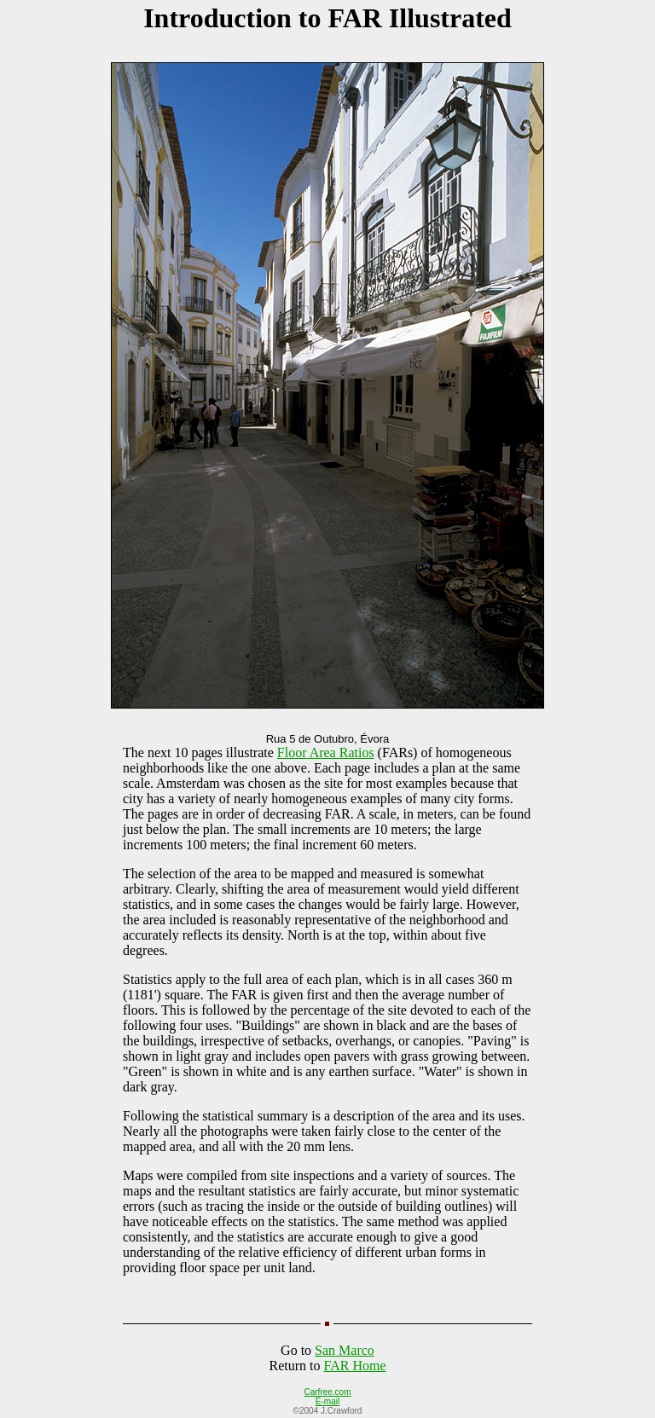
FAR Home (354, 1365)
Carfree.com (327, 1392)
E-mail (327, 1401)
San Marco (344, 1350)
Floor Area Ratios (325, 752)
